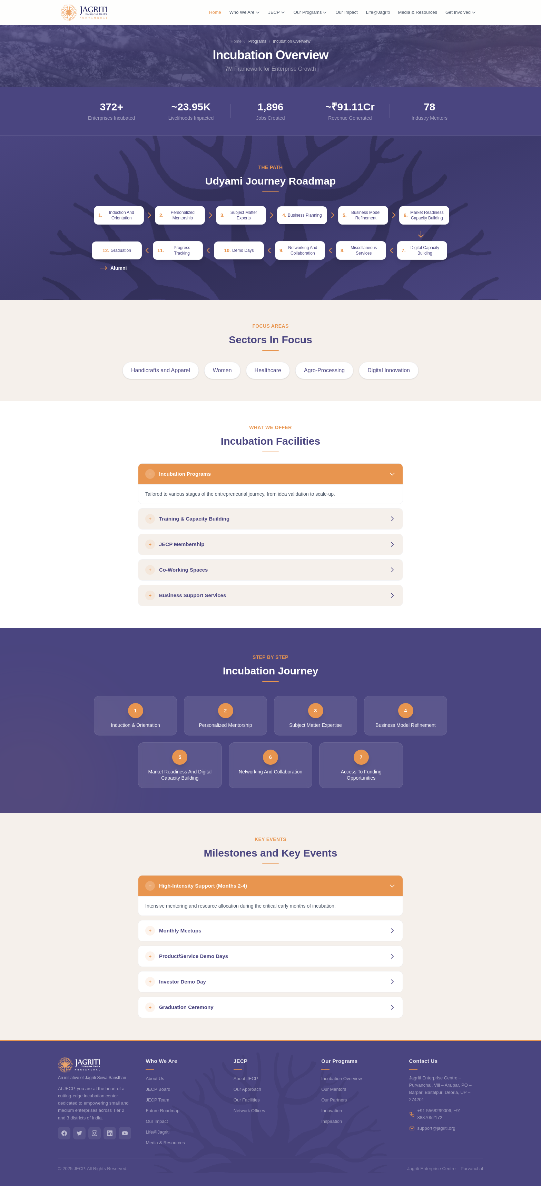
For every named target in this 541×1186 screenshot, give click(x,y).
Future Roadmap (162, 1110)
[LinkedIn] (110, 1133)
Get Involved (460, 12)
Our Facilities (247, 1100)
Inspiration (331, 1121)
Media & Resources (417, 12)
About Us (155, 1078)
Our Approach (247, 1089)
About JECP (246, 1078)
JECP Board (158, 1089)
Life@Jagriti (378, 12)
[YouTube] (125, 1133)
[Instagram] (94, 1133)
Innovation (331, 1110)
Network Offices (249, 1110)
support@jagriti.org (436, 1128)
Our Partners (334, 1100)
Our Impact (346, 12)
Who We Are (244, 12)
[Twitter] (79, 1133)
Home (215, 12)
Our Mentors (333, 1089)
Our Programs (310, 12)
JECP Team (157, 1100)
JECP (276, 12)
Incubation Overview (341, 1078)
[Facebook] (64, 1133)
